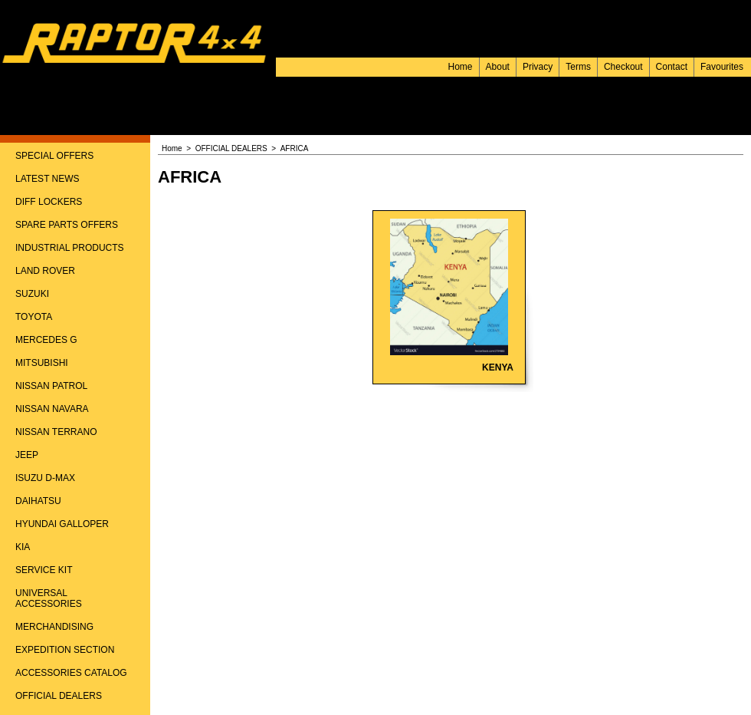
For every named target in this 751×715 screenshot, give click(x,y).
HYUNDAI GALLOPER (62, 524)
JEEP (26, 455)
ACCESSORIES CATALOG (71, 672)
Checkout (623, 66)
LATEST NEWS (47, 178)
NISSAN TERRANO (56, 432)
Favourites (721, 66)
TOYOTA (33, 316)
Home (460, 66)
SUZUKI (32, 293)
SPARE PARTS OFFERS (66, 224)
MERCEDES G (46, 339)
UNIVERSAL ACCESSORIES (48, 598)
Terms (578, 66)
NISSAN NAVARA (52, 409)
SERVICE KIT (43, 570)
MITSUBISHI (41, 363)
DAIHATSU (38, 501)
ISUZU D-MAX (45, 478)
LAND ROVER (45, 270)
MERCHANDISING (54, 626)
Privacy (538, 66)
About (498, 66)
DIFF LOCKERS (48, 201)
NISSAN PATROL (51, 386)
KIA (22, 547)
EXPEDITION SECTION (64, 649)
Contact (671, 66)
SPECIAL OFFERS (54, 155)
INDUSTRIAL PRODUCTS (69, 247)
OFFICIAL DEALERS (58, 695)
